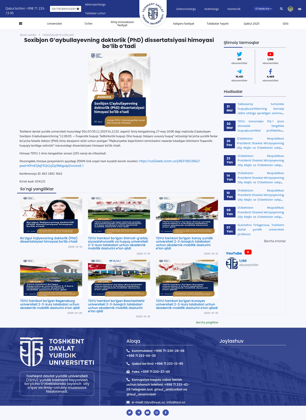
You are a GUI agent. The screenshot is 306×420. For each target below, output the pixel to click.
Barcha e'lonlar (275, 241)
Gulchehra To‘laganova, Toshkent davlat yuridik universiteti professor (261, 229)
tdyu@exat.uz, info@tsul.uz (164, 402)
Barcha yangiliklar (207, 322)
